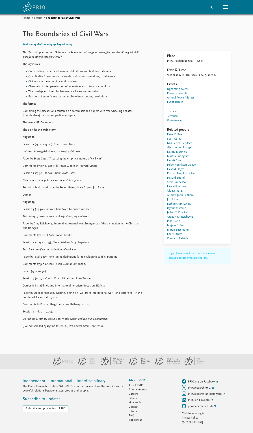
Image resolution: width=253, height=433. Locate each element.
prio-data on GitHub (197, 406)
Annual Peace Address (180, 97)
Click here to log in (193, 413)
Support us (135, 420)
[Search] (211, 7)
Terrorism (173, 116)
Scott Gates (174, 138)
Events (38, 18)
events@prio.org (197, 258)
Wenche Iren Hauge (179, 147)
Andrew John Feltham (180, 195)
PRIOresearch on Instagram (202, 394)
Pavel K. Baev (175, 134)
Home (26, 18)
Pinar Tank (173, 221)
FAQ (131, 415)
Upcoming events (178, 89)
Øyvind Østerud (176, 208)
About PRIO (136, 385)
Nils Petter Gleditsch (179, 143)
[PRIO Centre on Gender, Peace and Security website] (111, 364)
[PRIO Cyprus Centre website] (85, 364)
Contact (133, 407)
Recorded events (177, 93)
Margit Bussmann (178, 229)
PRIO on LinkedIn (196, 400)
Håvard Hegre (175, 169)
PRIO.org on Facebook (199, 381)
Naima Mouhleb (177, 151)
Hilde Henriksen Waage (181, 164)
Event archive (175, 102)
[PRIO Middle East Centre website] (138, 364)
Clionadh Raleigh (177, 238)
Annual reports (138, 389)
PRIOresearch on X (197, 387)
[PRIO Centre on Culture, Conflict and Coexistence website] (166, 364)
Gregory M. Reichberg (180, 216)
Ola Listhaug (175, 190)
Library (133, 398)
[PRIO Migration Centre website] (192, 364)
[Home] (34, 7)
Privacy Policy (190, 417)
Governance (174, 120)
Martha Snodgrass (178, 156)
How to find (136, 402)
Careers (133, 394)
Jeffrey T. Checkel (177, 212)
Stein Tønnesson (177, 182)
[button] (225, 7)
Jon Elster (173, 199)
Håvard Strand (176, 177)
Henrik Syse (174, 160)
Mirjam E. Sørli (176, 225)
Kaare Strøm (174, 234)
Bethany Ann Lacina (179, 203)
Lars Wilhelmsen (177, 186)
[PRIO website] (61, 364)
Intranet (134, 411)
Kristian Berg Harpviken (181, 173)
